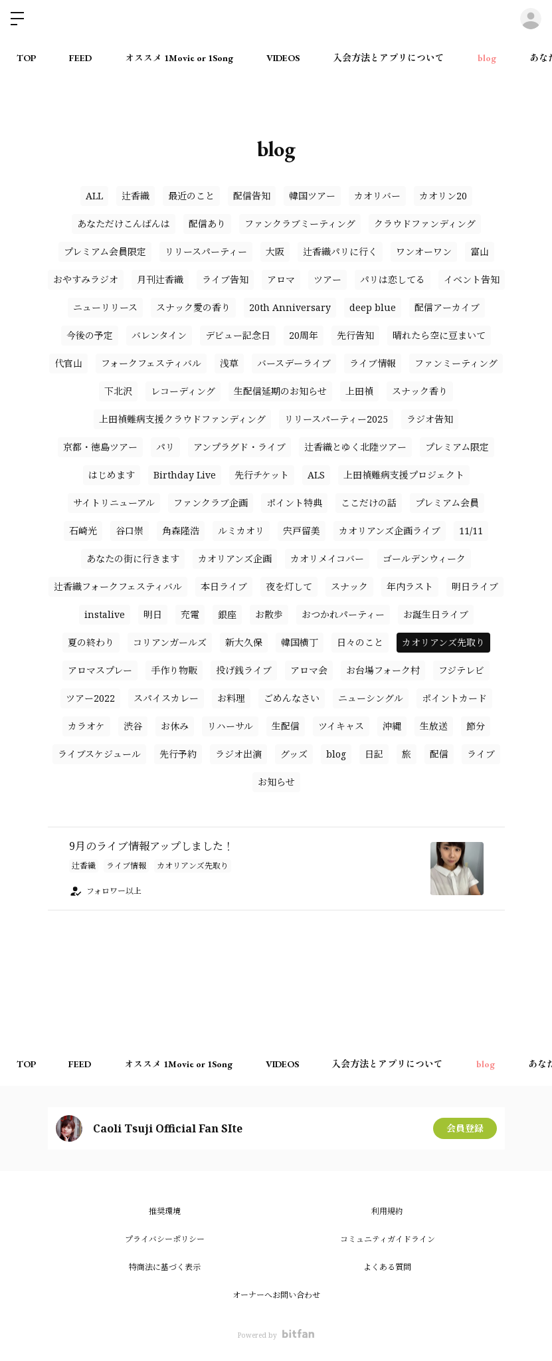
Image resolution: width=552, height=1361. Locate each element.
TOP (26, 58)
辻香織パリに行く (340, 251)
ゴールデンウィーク (424, 558)
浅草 (229, 363)
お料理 (231, 698)
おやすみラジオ (85, 279)
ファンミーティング (456, 363)
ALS (316, 475)
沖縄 (392, 726)
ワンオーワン (424, 251)
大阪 (275, 251)
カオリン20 (443, 195)
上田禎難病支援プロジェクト (403, 475)
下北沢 (118, 391)
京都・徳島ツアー (100, 447)
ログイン (530, 18)
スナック (349, 586)
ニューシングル (370, 698)
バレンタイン (159, 335)
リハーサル (230, 726)
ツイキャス (341, 726)
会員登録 (465, 1128)
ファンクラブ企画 (210, 502)
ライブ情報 (372, 363)
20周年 (303, 335)
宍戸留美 (301, 530)
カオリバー (377, 195)
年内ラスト (410, 586)
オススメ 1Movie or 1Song (179, 58)
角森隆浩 (180, 530)
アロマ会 (308, 670)
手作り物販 (174, 670)
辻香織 (135, 195)
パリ (165, 447)
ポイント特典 (294, 502)
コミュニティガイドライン (387, 1239)
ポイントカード (454, 698)
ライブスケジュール (99, 754)
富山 (479, 251)
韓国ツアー (312, 195)
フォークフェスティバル (151, 363)
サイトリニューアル (114, 502)
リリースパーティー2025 (336, 419)
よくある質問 (387, 1267)
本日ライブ (224, 586)
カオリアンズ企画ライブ (389, 530)
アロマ (281, 279)
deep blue (372, 307)
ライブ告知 (225, 279)
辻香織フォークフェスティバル (118, 586)
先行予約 (178, 754)
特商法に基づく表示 (165, 1267)
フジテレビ (461, 670)
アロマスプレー (100, 670)
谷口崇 (129, 530)
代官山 (68, 363)
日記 (374, 754)
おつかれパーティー (343, 614)
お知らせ (276, 782)
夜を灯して (289, 586)
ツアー (327, 279)
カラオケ (86, 726)
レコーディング (183, 391)
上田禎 (359, 391)
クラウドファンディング (425, 223)
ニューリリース (105, 307)
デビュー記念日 (237, 335)
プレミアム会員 (447, 502)
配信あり (207, 223)
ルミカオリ (241, 530)
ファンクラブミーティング (299, 223)
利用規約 (387, 1211)
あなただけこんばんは (123, 223)
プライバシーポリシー (165, 1239)
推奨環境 (165, 1211)
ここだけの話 (369, 502)
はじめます (111, 475)
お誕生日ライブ (435, 614)
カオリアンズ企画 (235, 558)
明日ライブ (475, 586)
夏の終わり (91, 642)
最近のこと (191, 195)
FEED (80, 58)
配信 (439, 754)
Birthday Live (184, 475)
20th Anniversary (290, 307)
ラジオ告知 (430, 419)
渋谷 (133, 726)
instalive (104, 614)
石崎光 (83, 530)
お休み (175, 726)
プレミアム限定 (457, 447)
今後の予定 (89, 335)
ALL (94, 195)
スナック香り (420, 391)
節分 (475, 726)
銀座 (227, 614)
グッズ (294, 754)
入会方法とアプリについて (388, 58)
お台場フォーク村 (383, 670)
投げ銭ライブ (244, 670)
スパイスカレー (166, 698)
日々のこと (360, 642)
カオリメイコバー (327, 558)
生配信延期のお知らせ (280, 391)
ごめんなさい (292, 698)
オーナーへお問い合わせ (276, 1295)
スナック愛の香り (193, 307)
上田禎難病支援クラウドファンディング (182, 419)
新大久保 (243, 642)
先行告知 (355, 335)
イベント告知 (472, 279)
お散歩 (269, 614)
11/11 (471, 530)
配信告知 (251, 195)
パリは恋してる (392, 279)
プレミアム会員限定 (105, 251)
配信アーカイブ (447, 307)
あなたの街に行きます (132, 558)
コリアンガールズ (170, 642)
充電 (190, 614)
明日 (152, 614)
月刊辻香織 (160, 279)
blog (487, 58)
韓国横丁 (299, 642)
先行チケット (261, 475)
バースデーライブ (294, 363)
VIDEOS (283, 58)
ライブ (481, 754)
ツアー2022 (90, 698)
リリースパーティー (206, 251)
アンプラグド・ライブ (239, 447)
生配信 (286, 726)
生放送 (434, 726)
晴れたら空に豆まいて (439, 335)
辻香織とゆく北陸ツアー (355, 447)
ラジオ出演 (238, 754)
